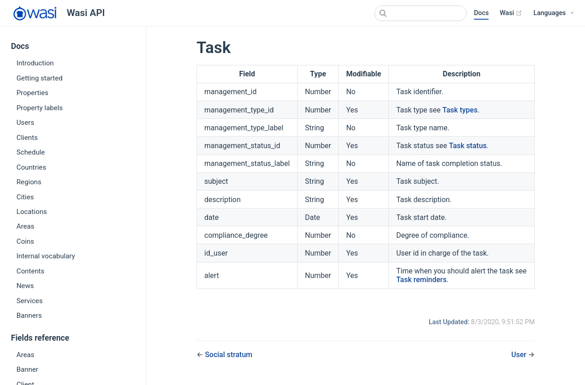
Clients (27, 138)
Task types (460, 110)
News (25, 286)
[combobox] (420, 13)
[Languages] (553, 13)
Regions (29, 182)
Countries (31, 167)
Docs (481, 13)
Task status (468, 145)
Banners (29, 315)
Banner (27, 369)
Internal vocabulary (45, 256)
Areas (25, 226)
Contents (30, 271)
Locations (31, 212)
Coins (25, 241)
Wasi (511, 13)
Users (25, 122)
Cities (25, 197)
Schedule (30, 152)
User (519, 354)
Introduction (35, 63)
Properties (32, 93)
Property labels (39, 108)
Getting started (39, 78)
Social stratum (228, 354)
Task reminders (421, 279)
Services (29, 301)
